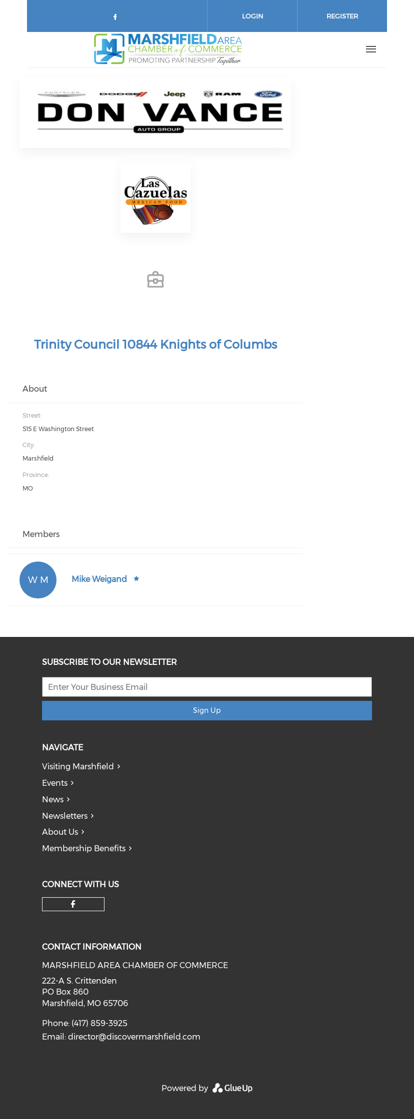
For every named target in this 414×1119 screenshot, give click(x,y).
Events (55, 783)
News (53, 799)
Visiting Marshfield (78, 766)
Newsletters (65, 816)
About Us (60, 832)
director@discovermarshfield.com (134, 1037)
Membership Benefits (84, 848)
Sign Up (206, 710)
